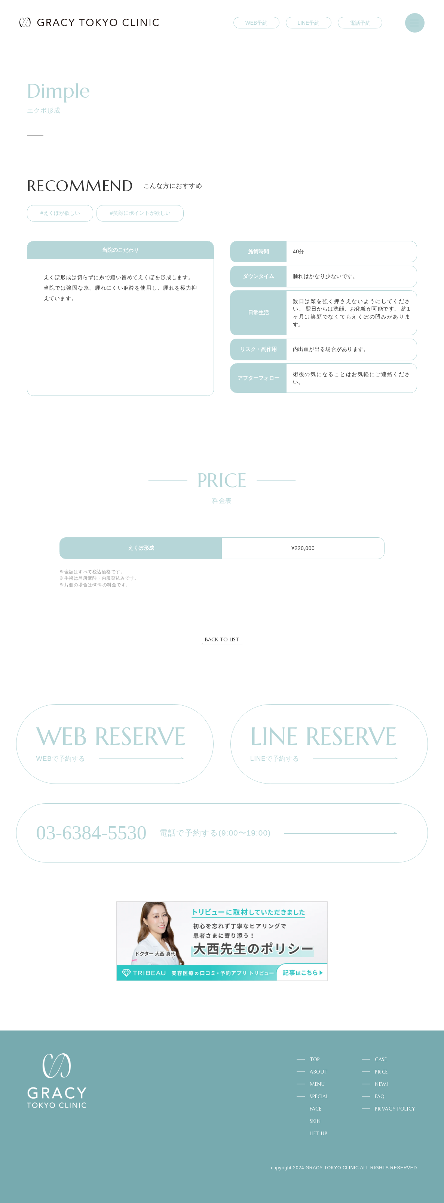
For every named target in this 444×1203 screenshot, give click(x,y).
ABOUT (318, 1072)
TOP (315, 1059)
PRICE (381, 1072)
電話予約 (360, 23)
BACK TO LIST (222, 639)
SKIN (315, 1121)
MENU (317, 1084)
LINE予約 (308, 23)
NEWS (382, 1084)
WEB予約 (256, 23)
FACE (316, 1109)
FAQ (380, 1096)
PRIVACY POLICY (395, 1109)
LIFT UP (319, 1133)
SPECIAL (319, 1096)
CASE (381, 1059)
